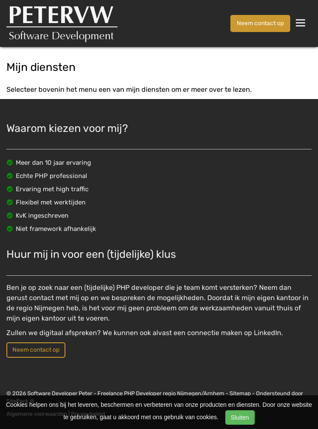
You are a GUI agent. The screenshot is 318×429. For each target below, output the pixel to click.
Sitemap (240, 393)
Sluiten (240, 417)
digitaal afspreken (68, 333)
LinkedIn (267, 333)
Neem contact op (260, 23)
